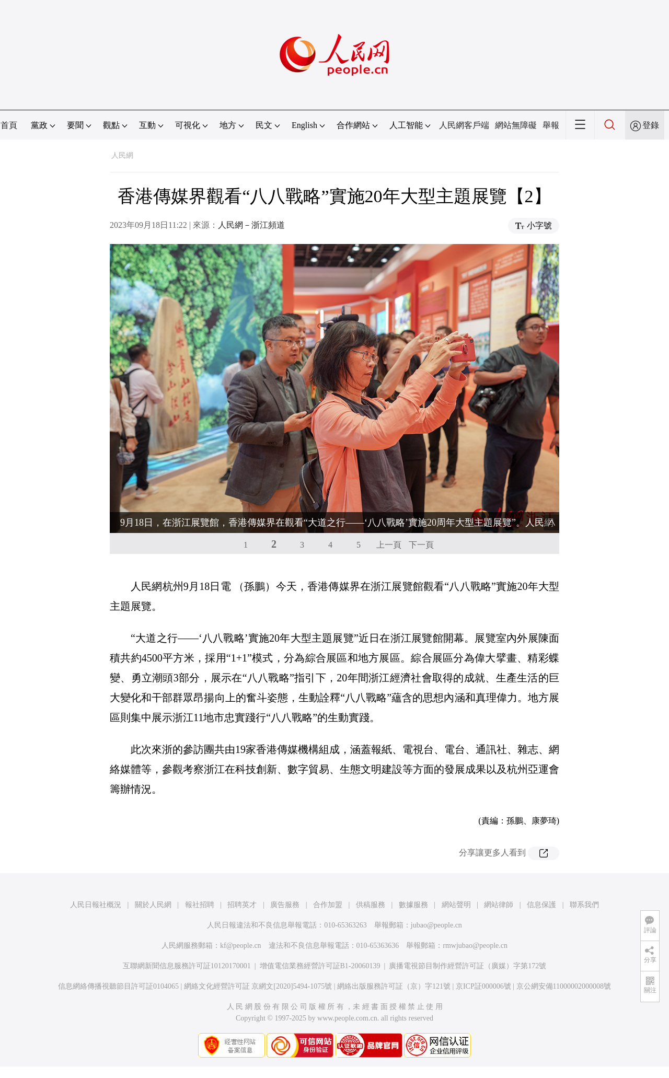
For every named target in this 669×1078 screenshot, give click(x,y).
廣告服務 (284, 905)
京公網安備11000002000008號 (563, 986)
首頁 (9, 125)
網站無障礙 (516, 125)
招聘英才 (242, 905)
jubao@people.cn (436, 925)
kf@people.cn (240, 945)
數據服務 (413, 905)
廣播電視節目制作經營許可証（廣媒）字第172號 (467, 966)
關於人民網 (153, 905)
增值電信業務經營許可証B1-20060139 (320, 966)
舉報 (551, 125)
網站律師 (498, 905)
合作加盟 (327, 905)
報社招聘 (199, 905)
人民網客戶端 (464, 125)
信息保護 (541, 905)
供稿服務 (370, 905)
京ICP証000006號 (483, 986)
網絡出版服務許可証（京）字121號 (394, 986)
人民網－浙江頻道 (251, 225)
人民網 (122, 155)
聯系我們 (584, 905)
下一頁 (421, 544)
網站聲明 (456, 905)
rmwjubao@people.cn (475, 945)
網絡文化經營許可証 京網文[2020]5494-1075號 (258, 986)
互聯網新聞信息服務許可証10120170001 (187, 966)
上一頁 (388, 544)
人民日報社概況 (95, 905)
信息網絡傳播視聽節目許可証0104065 (118, 986)
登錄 (650, 125)
